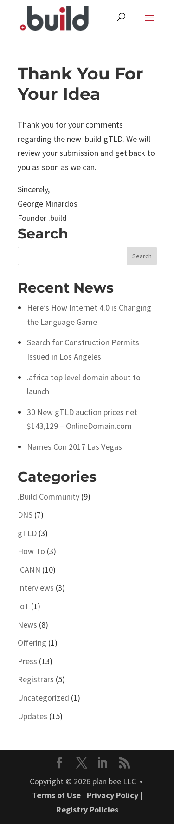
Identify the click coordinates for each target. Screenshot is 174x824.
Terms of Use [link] (56, 795)
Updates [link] (32, 716)
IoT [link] (23, 606)
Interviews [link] (36, 587)
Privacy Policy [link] (112, 795)
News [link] (27, 624)
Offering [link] (32, 642)
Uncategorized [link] (43, 697)
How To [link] (31, 551)
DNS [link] (25, 514)
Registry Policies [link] (87, 809)
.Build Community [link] (48, 496)
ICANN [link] (29, 569)
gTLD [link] (27, 533)
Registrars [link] (36, 679)
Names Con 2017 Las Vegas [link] (74, 446)
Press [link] (27, 661)
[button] (149, 24)
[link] (54, 17)
